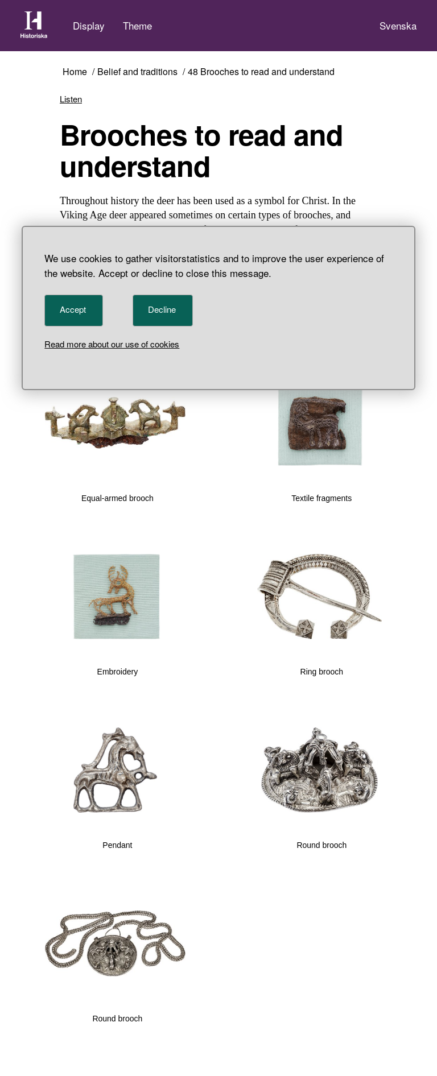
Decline (162, 309)
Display (89, 25)
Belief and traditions (137, 72)
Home (75, 72)
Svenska (398, 25)
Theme (137, 25)
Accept (73, 309)
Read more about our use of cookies (111, 344)
